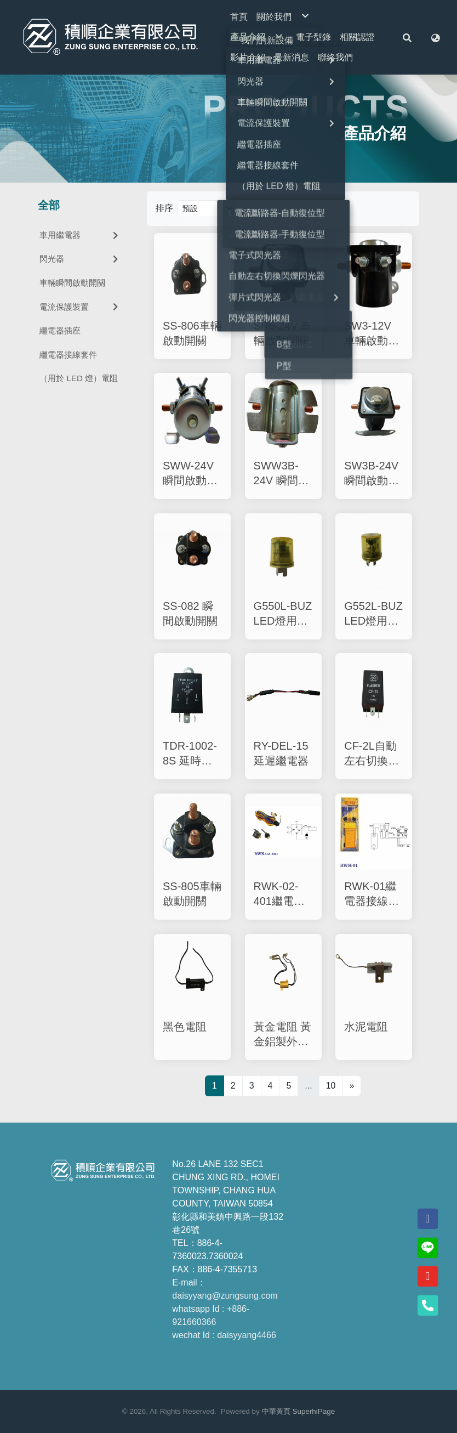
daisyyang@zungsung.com (224, 1295)
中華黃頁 (276, 1411)
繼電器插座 (60, 330)
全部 (49, 205)
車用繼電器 (80, 235)
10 (331, 1085)
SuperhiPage (314, 1411)
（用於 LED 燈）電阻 (78, 378)
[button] (407, 37)
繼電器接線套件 (68, 354)
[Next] (351, 1085)
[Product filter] (209, 208)
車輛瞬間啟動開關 (72, 282)
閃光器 (80, 258)
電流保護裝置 (80, 306)
